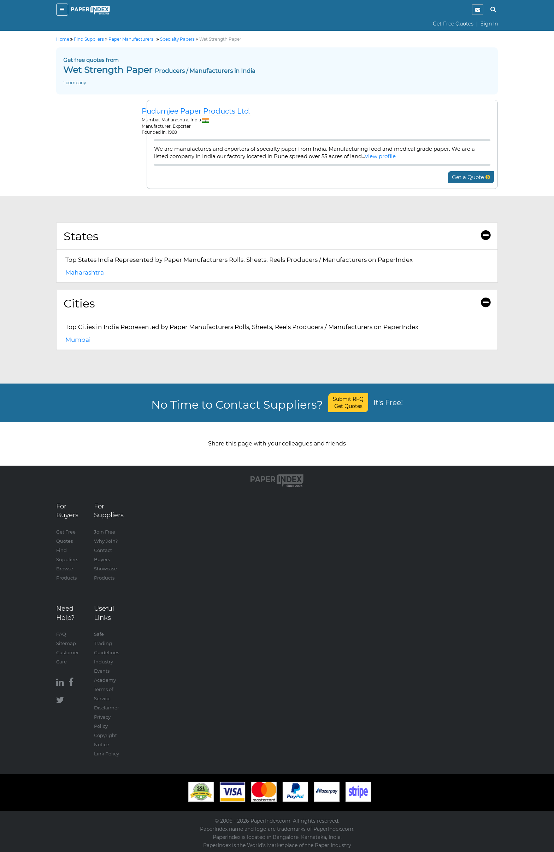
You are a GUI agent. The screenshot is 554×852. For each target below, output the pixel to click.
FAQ (61, 634)
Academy (105, 680)
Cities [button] (277, 303)
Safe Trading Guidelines (106, 643)
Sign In (489, 24)
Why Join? (106, 541)
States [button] (277, 236)
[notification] (477, 9)
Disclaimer (106, 707)
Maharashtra (84, 272)
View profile (380, 156)
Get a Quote (471, 177)
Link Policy (106, 753)
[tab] (277, 236)
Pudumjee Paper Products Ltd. (196, 111)
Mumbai (78, 339)
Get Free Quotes (453, 24)
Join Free (104, 532)
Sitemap (66, 643)
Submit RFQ (348, 402)
